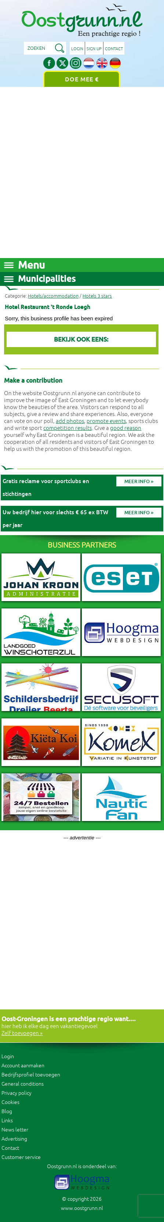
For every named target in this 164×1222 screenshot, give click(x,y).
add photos (70, 421)
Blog (6, 1111)
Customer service (21, 1157)
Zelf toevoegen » (22, 1033)
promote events (106, 421)
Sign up (94, 48)
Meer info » (138, 481)
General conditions (22, 1084)
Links (7, 1121)
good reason (125, 428)
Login (77, 48)
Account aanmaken (22, 1066)
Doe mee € (82, 79)
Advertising (14, 1139)
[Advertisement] (82, 172)
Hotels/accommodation (53, 296)
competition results (67, 428)
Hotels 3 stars (97, 296)
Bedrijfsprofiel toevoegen (30, 1075)
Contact (114, 48)
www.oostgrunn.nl (82, 1208)
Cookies (10, 1102)
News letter (14, 1130)
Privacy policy (16, 1093)
